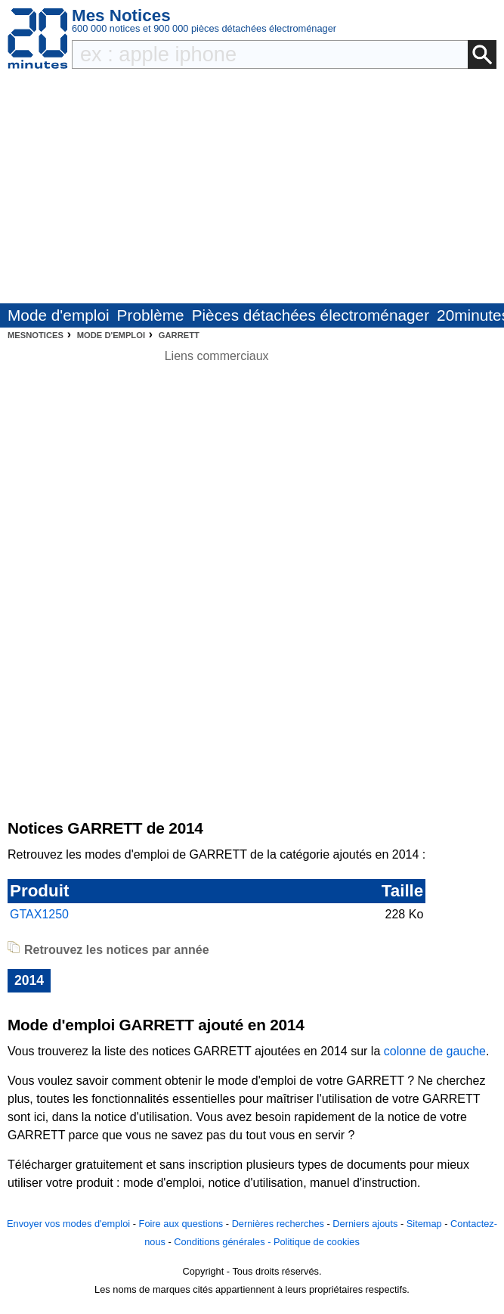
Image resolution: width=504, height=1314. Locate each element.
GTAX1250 (39, 914)
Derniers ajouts (364, 1223)
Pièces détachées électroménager (310, 315)
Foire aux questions (181, 1223)
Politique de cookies (317, 1241)
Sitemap (424, 1223)
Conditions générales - (224, 1241)
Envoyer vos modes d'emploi (68, 1223)
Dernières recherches (278, 1223)
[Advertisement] (252, 190)
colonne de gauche (435, 1051)
